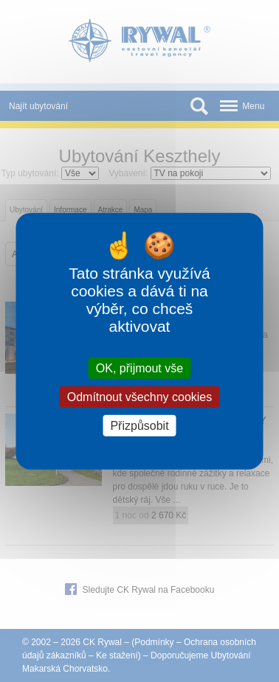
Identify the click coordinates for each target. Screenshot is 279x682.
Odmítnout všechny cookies (140, 396)
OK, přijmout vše (139, 367)
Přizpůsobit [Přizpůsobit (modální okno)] (139, 426)
